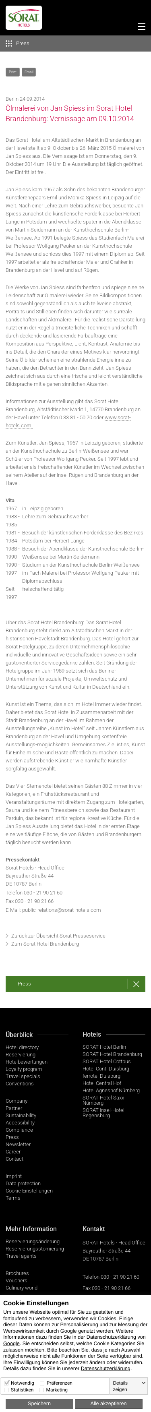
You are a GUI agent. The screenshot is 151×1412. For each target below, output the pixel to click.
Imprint (14, 1176)
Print (13, 72)
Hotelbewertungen (27, 1061)
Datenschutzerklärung (105, 1368)
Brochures (17, 1273)
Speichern (39, 1403)
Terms (13, 1198)
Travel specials (23, 1076)
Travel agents (21, 1256)
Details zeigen (120, 1386)
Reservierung (20, 1054)
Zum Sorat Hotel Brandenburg (45, 944)
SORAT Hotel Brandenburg (112, 1054)
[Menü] (139, 28)
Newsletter (18, 1144)
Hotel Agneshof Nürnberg (111, 1090)
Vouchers (16, 1280)
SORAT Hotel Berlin (104, 1047)
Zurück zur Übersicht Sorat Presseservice (58, 936)
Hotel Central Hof (102, 1083)
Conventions (20, 1083)
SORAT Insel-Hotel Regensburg (103, 1113)
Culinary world (21, 1287)
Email (29, 72)
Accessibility (20, 1122)
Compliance (19, 1129)
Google (11, 1343)
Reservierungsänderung (33, 1241)
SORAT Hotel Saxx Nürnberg (103, 1100)
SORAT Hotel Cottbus (107, 1061)
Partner (14, 1108)
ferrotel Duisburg (101, 1076)
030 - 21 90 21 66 (111, 1288)
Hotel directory (22, 1047)
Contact (14, 1158)
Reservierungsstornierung (35, 1248)
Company (16, 1101)
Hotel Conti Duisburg (106, 1068)
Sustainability (21, 1115)
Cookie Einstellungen (29, 1190)
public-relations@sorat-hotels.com (61, 910)
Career (13, 1151)
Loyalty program (24, 1069)
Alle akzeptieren (108, 1403)
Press (24, 984)
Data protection (23, 1183)
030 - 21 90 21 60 (43, 892)
